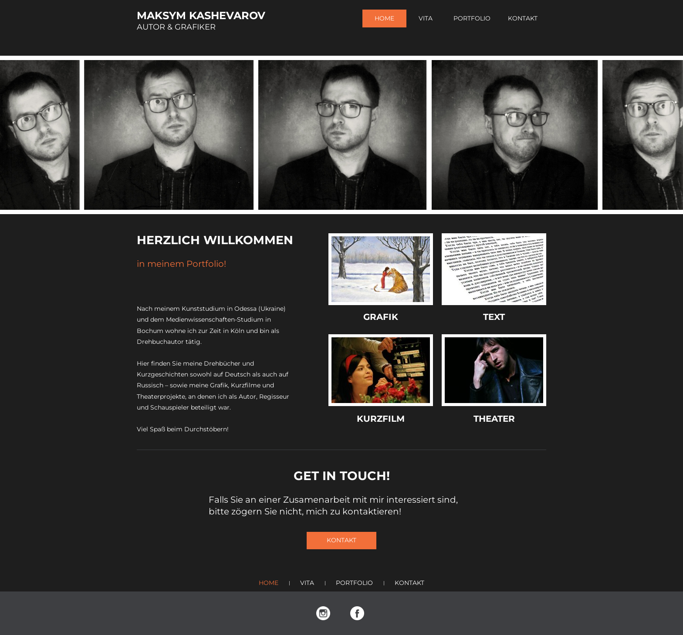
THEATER (494, 418)
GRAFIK (380, 317)
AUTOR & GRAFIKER (176, 27)
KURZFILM (381, 418)
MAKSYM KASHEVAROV (201, 15)
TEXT (494, 317)
